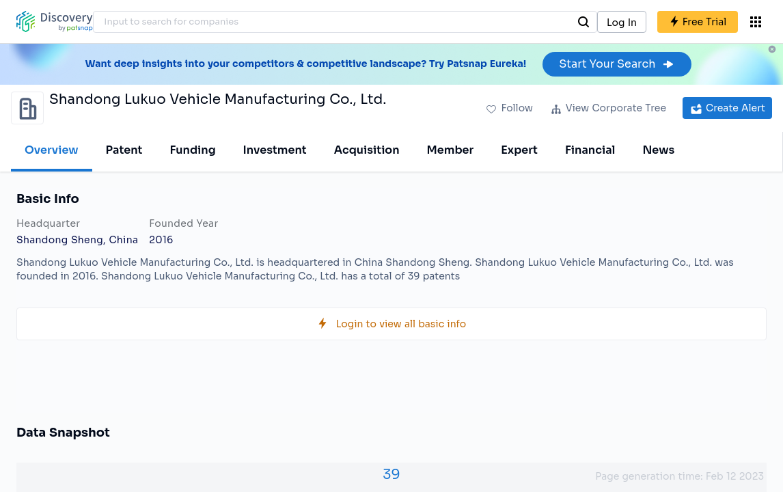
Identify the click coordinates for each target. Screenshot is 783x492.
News (658, 150)
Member (450, 150)
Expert (519, 150)
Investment (275, 150)
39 (391, 474)
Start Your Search (616, 64)
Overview (52, 150)
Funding (192, 150)
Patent (124, 150)
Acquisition (367, 150)
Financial (590, 150)
